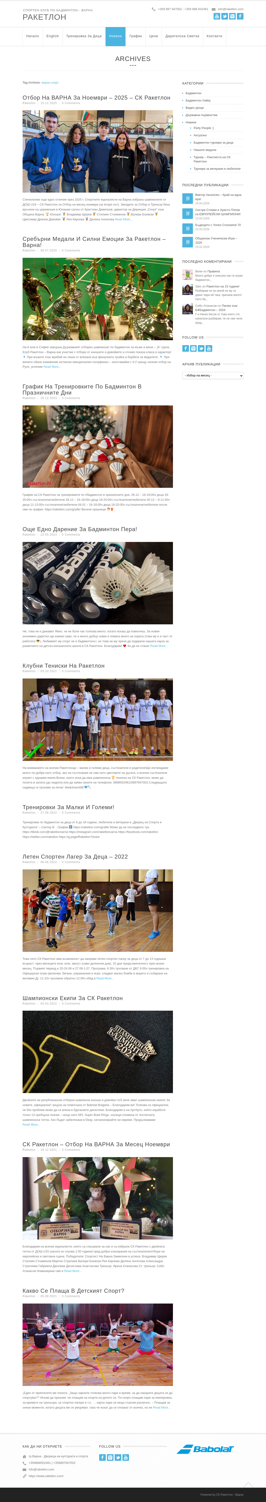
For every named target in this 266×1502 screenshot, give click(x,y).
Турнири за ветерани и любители (217, 168)
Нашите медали (205, 150)
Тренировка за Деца (84, 38)
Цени (153, 38)
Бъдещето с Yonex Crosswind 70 (218, 225)
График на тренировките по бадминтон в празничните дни (82, 389)
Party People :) (204, 128)
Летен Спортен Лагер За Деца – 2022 (75, 856)
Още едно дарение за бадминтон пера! (80, 529)
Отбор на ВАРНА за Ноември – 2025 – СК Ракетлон (97, 97)
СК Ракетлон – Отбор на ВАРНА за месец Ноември (96, 1144)
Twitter (224, 16)
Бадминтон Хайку (198, 100)
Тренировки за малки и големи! (68, 807)
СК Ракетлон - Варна (229, 1494)
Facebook (240, 16)
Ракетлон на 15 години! (223, 286)
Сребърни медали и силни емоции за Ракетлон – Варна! (94, 242)
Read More (122, 219)
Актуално (200, 135)
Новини (115, 38)
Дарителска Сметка (182, 38)
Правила (213, 271)
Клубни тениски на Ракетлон (64, 665)
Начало (32, 38)
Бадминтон (193, 93)
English (53, 38)
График (135, 38)
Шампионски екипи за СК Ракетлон (73, 998)
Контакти (214, 38)
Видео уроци (195, 107)
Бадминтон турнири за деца (213, 142)
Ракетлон (44, 17)
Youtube (217, 16)
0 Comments (71, 103)
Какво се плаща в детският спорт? (74, 1291)
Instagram (232, 16)
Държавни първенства (201, 115)
